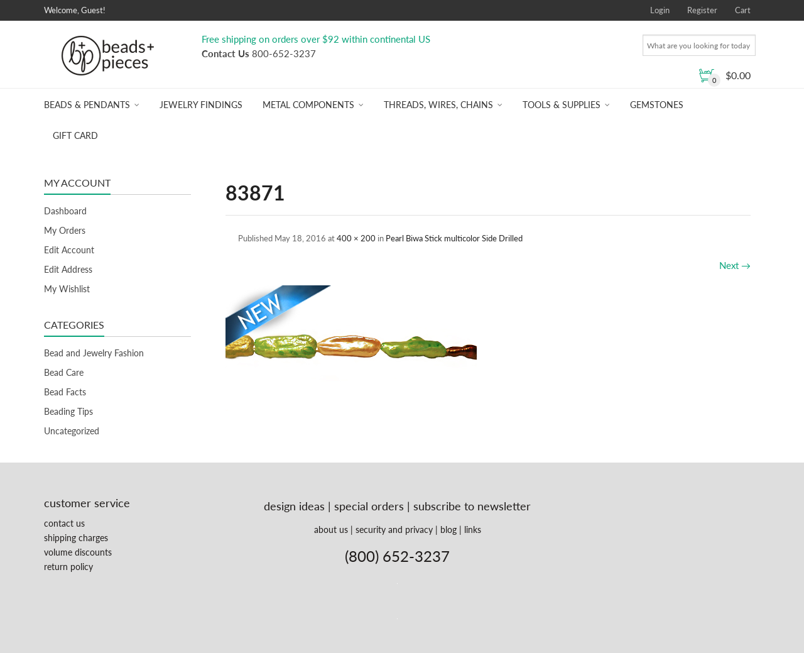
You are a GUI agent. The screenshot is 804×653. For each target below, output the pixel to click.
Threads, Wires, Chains (438, 104)
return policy (68, 566)
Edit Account (69, 249)
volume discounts (78, 552)
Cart (743, 10)
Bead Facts (65, 392)
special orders (369, 506)
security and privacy (394, 529)
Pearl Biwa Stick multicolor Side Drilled (454, 238)
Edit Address (68, 269)
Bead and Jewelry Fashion (94, 353)
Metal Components (308, 104)
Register (702, 10)
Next (735, 265)
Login (660, 10)
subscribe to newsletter (472, 506)
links (472, 529)
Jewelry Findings (201, 104)
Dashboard (65, 211)
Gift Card (75, 135)
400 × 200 (356, 238)
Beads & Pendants (87, 104)
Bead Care (64, 372)
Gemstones (656, 104)
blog (448, 529)
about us (331, 529)
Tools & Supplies (561, 104)
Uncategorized (71, 430)
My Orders (64, 230)
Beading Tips (68, 411)
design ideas (294, 506)
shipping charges (76, 537)
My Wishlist (67, 288)
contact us (64, 523)
